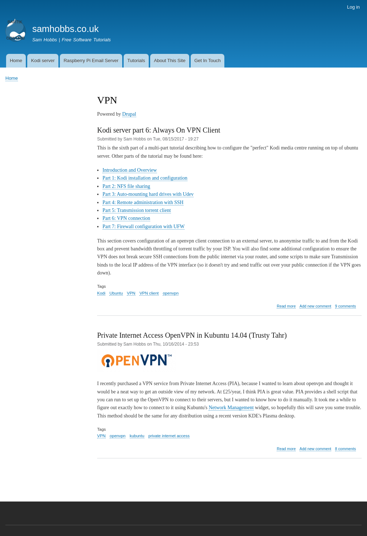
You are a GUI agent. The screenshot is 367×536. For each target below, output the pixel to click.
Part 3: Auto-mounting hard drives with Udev (148, 194)
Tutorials (136, 60)
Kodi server (43, 60)
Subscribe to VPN (100, 481)
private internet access (169, 436)
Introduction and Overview (130, 170)
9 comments (345, 306)
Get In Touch (207, 60)
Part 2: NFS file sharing (126, 186)
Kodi (101, 293)
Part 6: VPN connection (126, 218)
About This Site (169, 60)
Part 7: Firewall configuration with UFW (144, 226)
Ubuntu (116, 293)
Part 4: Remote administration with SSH (143, 202)
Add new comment (315, 306)
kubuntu (137, 436)
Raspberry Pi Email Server (90, 60)
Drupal (129, 114)
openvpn (170, 293)
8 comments (345, 449)
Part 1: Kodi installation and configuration (145, 178)
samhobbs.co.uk (65, 29)
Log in (353, 7)
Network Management (231, 407)
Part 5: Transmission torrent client (137, 210)
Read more (286, 306)
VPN (131, 293)
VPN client (149, 293)
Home (16, 60)
